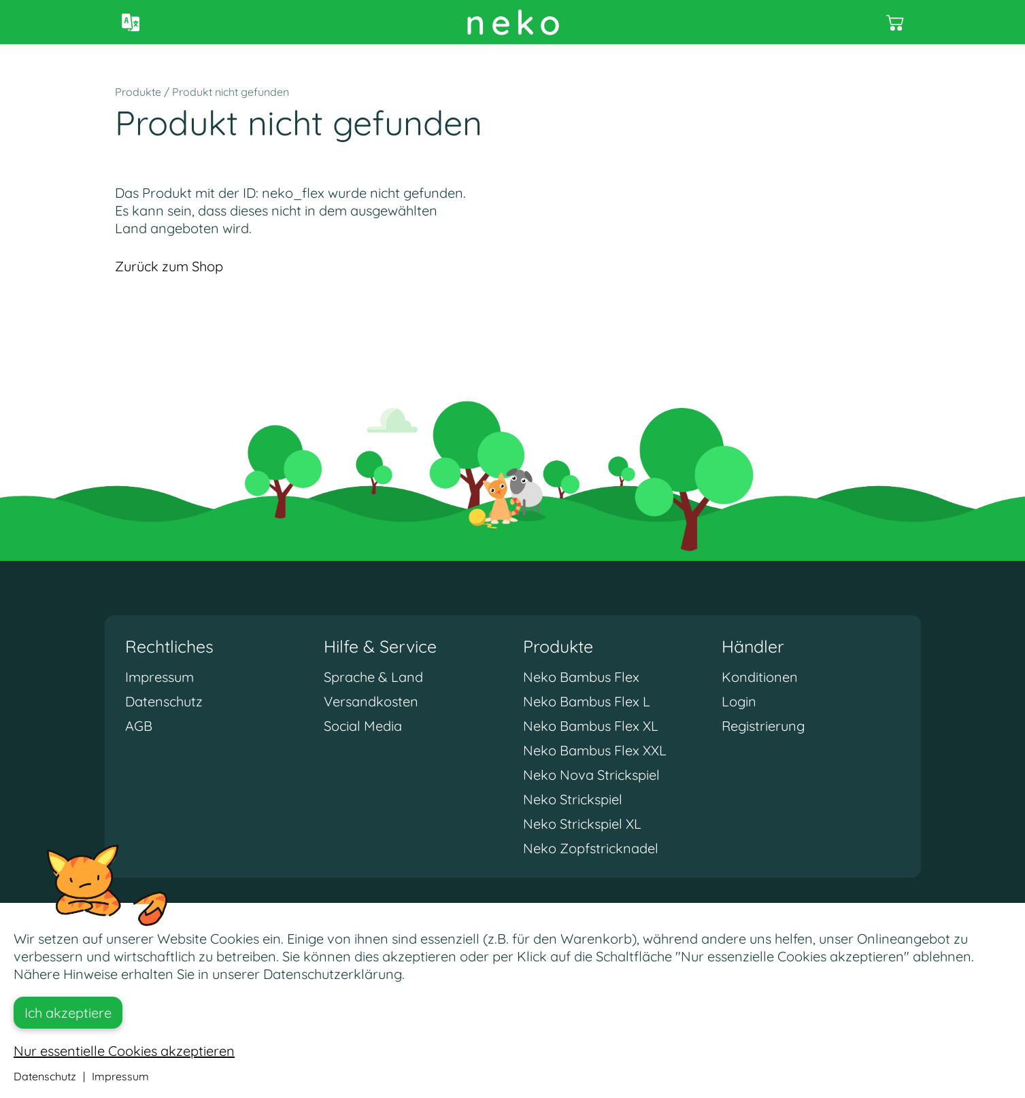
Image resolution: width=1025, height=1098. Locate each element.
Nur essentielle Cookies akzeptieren (124, 1050)
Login (739, 701)
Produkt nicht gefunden (230, 92)
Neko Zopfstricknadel (590, 848)
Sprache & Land (373, 676)
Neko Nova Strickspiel (591, 774)
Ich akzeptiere (68, 1012)
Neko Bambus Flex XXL (595, 750)
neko (515, 22)
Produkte (138, 92)
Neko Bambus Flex (581, 676)
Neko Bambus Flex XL (590, 725)
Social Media (363, 725)
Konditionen (760, 676)
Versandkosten (371, 701)
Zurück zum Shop (169, 266)
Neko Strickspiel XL (582, 823)
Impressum (159, 676)
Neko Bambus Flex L (586, 701)
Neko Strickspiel (572, 799)
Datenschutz (164, 701)
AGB (138, 725)
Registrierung (763, 725)
